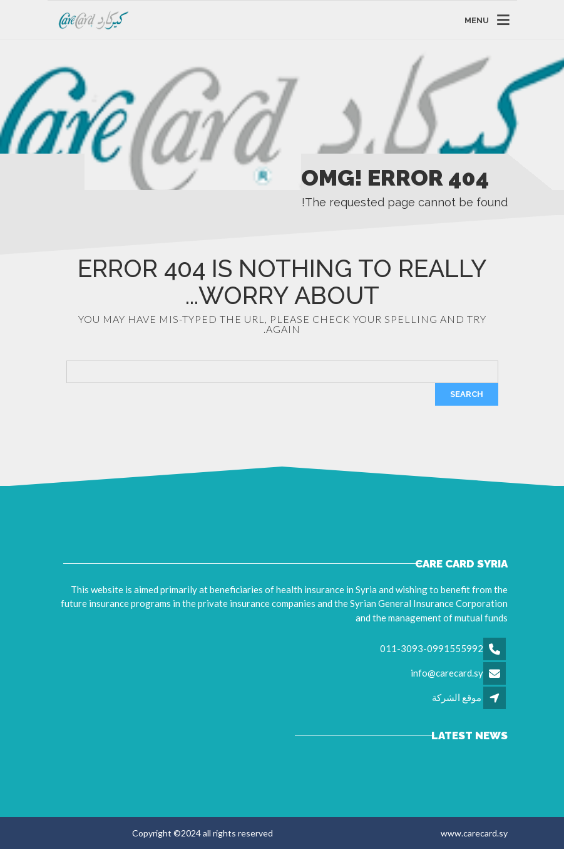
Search (466, 394)
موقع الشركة (456, 697)
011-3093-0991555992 (431, 648)
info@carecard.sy (447, 672)
